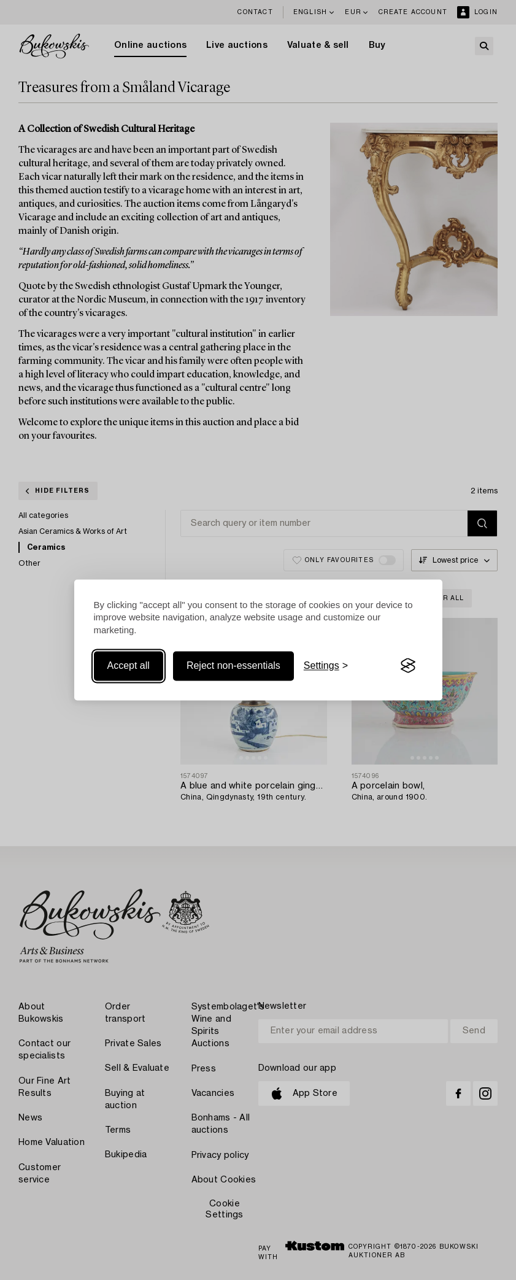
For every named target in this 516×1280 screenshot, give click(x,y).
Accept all (128, 665)
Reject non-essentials (233, 665)
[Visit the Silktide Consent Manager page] (408, 665)
